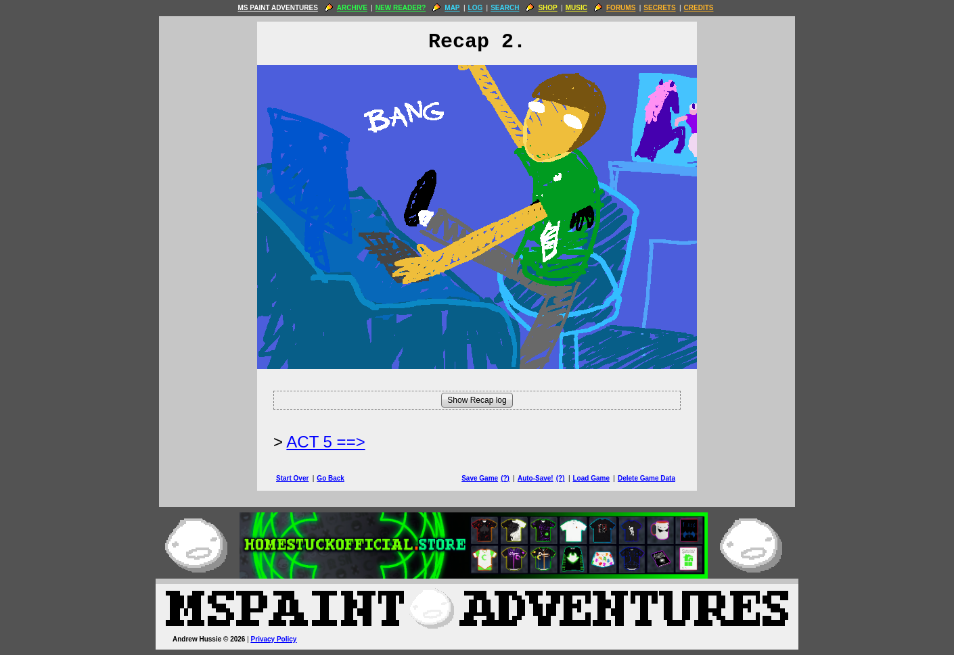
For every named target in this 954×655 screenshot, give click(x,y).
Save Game (479, 478)
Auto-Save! (535, 478)
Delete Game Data (646, 478)
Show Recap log (476, 400)
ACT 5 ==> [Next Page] (325, 442)
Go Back (330, 478)
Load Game (590, 478)
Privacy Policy (274, 639)
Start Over (292, 478)
